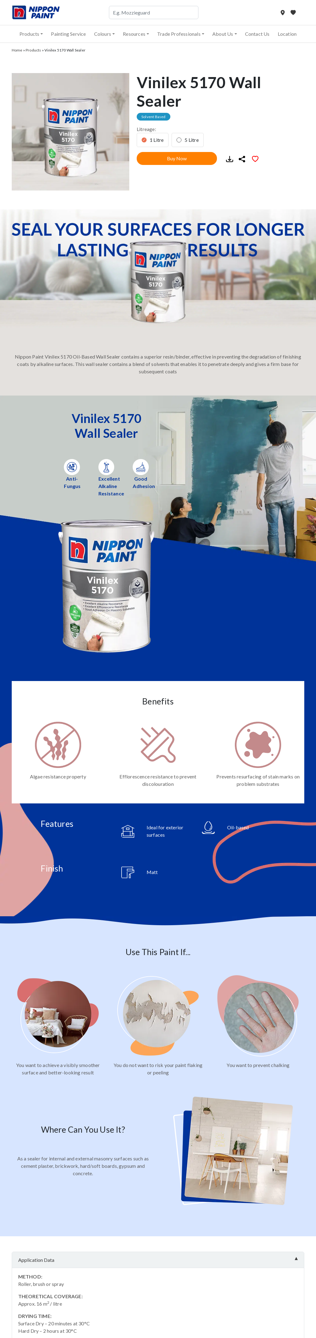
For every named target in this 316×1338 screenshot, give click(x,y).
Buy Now (177, 158)
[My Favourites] (293, 12)
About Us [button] (222, 34)
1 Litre (157, 140)
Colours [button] (102, 34)
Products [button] (29, 34)
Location (287, 34)
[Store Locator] (283, 12)
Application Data (36, 1260)
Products (33, 50)
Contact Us (257, 34)
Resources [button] (134, 34)
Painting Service (68, 34)
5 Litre (191, 140)
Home (17, 50)
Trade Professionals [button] (179, 34)
